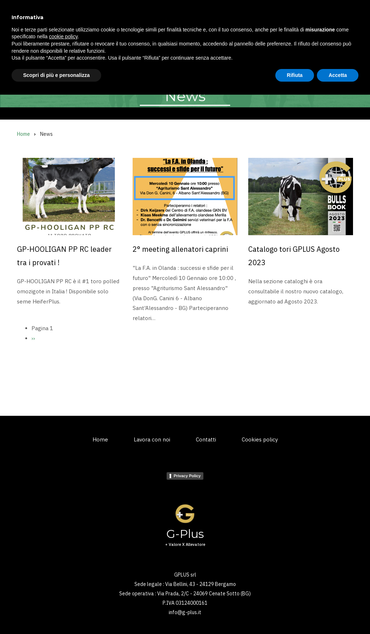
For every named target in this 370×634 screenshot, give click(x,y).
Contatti (206, 439)
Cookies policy (260, 439)
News (215, 60)
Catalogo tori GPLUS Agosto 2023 (294, 255)
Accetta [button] (337, 614)
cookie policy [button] (63, 576)
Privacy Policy (187, 476)
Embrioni (146, 60)
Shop (242, 60)
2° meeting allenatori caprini (180, 249)
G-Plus (57, 18)
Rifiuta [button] (295, 614)
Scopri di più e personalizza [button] (56, 614)
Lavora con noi (152, 439)
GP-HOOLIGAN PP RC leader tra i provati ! (64, 255)
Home (24, 60)
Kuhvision (109, 60)
